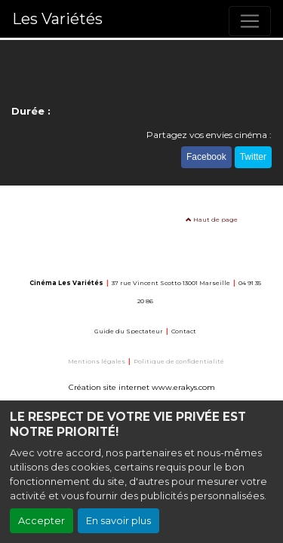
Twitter (253, 157)
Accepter (41, 520)
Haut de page (212, 219)
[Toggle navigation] (250, 21)
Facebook (206, 157)
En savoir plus (118, 520)
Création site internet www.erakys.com (142, 387)
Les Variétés (57, 19)
